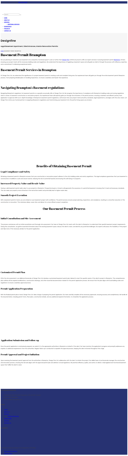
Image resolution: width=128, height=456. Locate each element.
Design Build (7, 26)
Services (6, 22)
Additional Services (13, 24)
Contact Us (7, 30)
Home (5, 18)
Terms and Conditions (10, 451)
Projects (7, 28)
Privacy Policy (8, 453)
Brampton (117, 60)
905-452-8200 (22, 2)
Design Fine (65, 60)
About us (6, 20)
